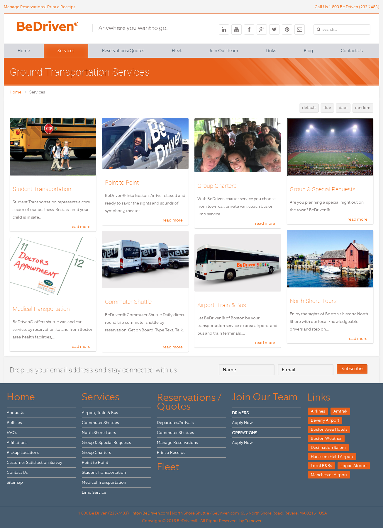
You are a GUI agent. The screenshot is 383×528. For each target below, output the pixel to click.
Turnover (253, 519)
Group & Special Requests (322, 189)
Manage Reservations (24, 6)
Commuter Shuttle (128, 301)
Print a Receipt (61, 6)
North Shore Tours (313, 300)
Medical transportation (41, 308)
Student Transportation (42, 189)
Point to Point (122, 182)
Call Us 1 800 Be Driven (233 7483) (347, 6)
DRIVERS (240, 412)
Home (15, 92)
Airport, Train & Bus (221, 304)
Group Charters (217, 186)
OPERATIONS (244, 432)
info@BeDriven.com (150, 512)
